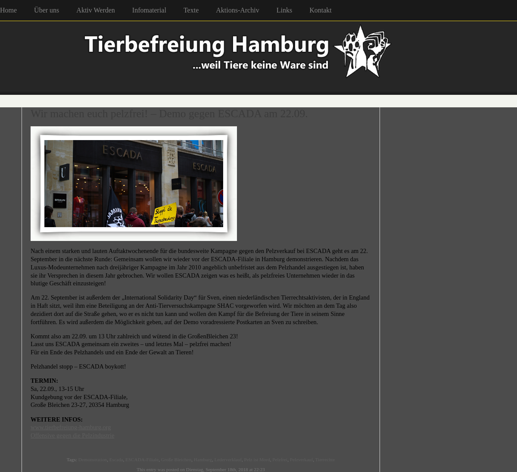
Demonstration (92, 459)
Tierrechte (325, 459)
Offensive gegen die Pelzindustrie (72, 435)
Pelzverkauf (301, 459)
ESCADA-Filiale (142, 459)
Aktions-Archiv (237, 10)
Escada (116, 459)
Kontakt (320, 10)
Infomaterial (149, 10)
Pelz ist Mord (257, 459)
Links (284, 10)
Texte (191, 10)
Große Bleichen (176, 459)
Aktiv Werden (95, 10)
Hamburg (203, 459)
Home (8, 10)
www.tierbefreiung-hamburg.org (71, 427)
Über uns (46, 10)
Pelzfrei (279, 459)
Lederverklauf (228, 459)
